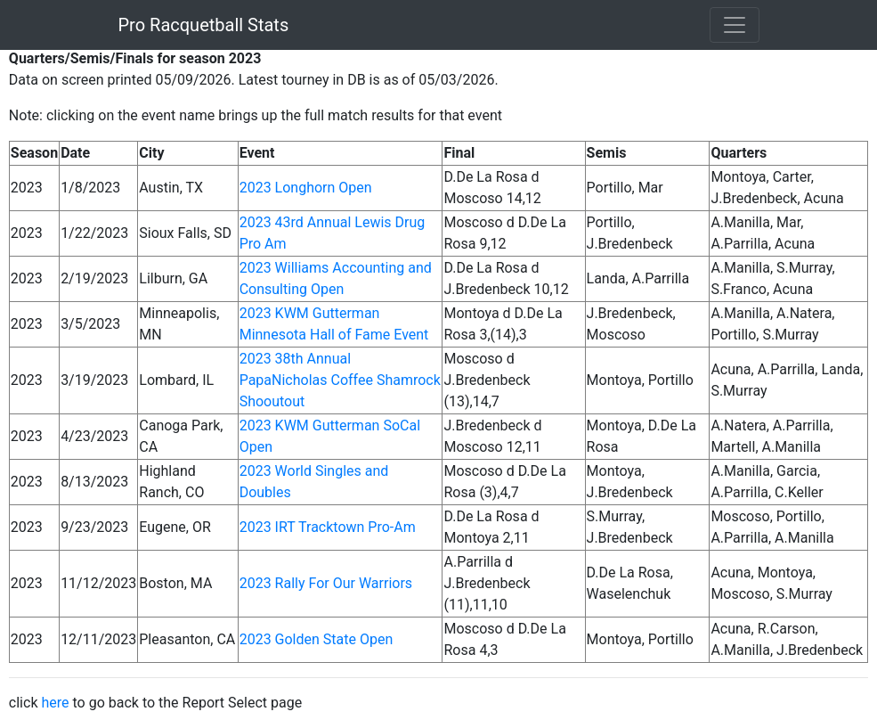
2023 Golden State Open (317, 639)
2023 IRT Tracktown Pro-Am (328, 527)
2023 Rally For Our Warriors (326, 583)
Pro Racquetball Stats (203, 25)
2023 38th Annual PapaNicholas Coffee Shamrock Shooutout (340, 380)
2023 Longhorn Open (306, 187)
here (55, 702)
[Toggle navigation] (734, 25)
